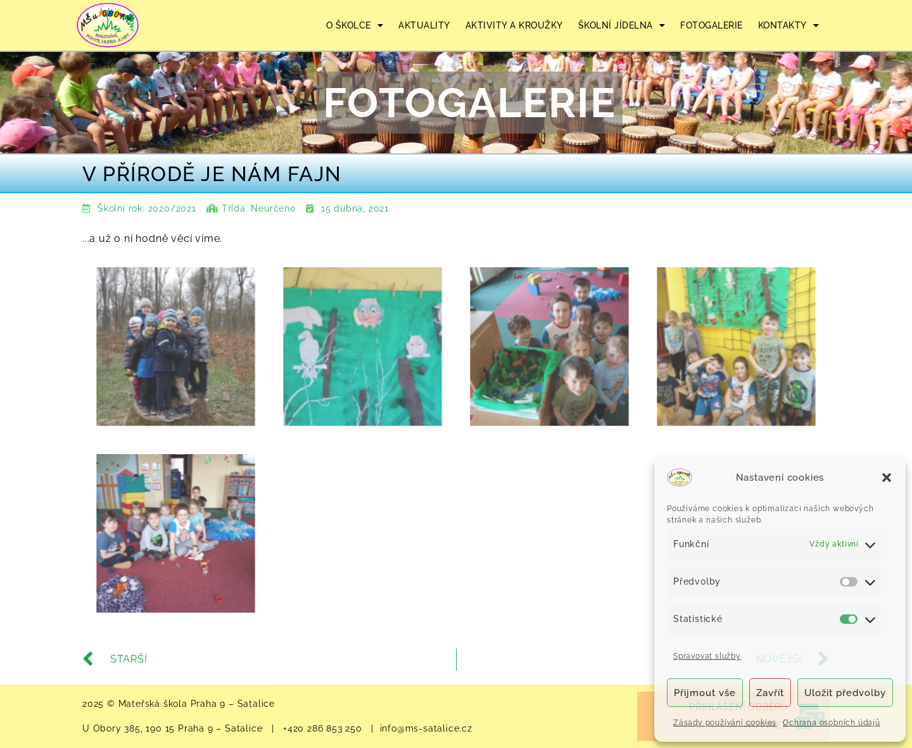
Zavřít (770, 693)
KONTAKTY (789, 25)
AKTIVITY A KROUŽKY (514, 25)
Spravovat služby (707, 656)
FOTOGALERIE (711, 25)
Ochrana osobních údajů (831, 722)
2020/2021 (172, 208)
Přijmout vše (705, 693)
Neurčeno (273, 208)
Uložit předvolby (845, 693)
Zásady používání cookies (724, 722)
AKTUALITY (424, 25)
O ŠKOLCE (355, 25)
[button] (886, 477)
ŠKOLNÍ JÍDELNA (622, 25)
